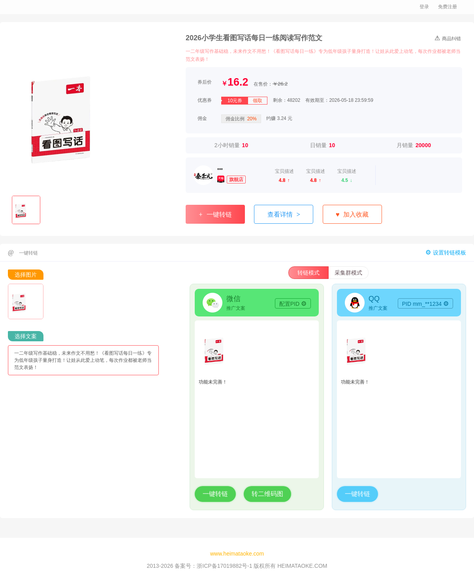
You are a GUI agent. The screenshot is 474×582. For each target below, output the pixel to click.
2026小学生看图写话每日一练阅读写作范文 (254, 38)
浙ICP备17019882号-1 (224, 566)
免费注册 (447, 6)
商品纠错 (447, 38)
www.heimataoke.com (237, 553)
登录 (424, 6)
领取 (257, 100)
